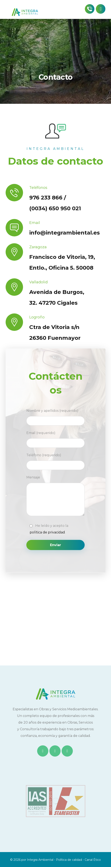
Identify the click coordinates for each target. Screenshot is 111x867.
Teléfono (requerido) (55, 461)
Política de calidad (69, 860)
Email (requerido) (55, 439)
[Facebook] (42, 751)
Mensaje (55, 496)
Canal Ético (93, 860)
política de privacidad (47, 532)
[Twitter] (55, 751)
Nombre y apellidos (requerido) (55, 417)
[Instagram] (67, 751)
